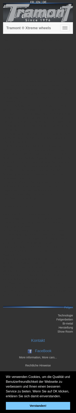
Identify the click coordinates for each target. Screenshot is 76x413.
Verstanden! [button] (38, 405)
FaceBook (43, 351)
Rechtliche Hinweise (38, 365)
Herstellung (66, 327)
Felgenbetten (64, 319)
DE (44, 2)
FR (32, 2)
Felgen (68, 307)
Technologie (65, 315)
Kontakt (38, 340)
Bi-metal (68, 323)
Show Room (65, 331)
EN (38, 2)
